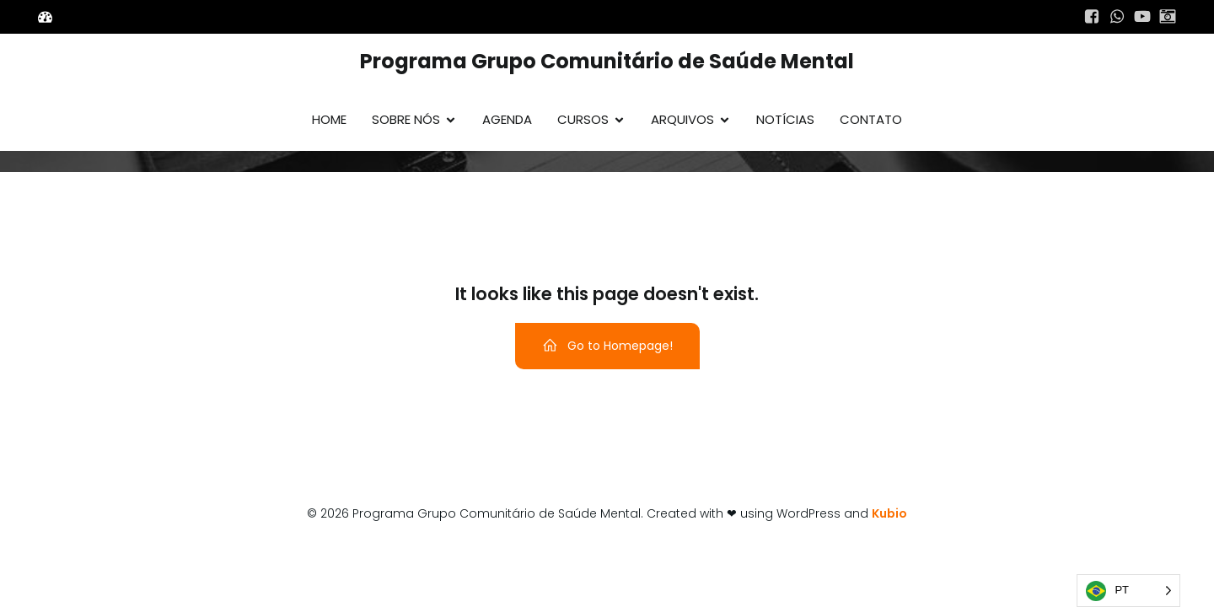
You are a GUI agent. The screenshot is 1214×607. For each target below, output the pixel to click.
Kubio (889, 513)
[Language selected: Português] (1128, 590)
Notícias (785, 119)
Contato (871, 119)
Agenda (507, 119)
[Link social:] (1091, 17)
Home (329, 119)
